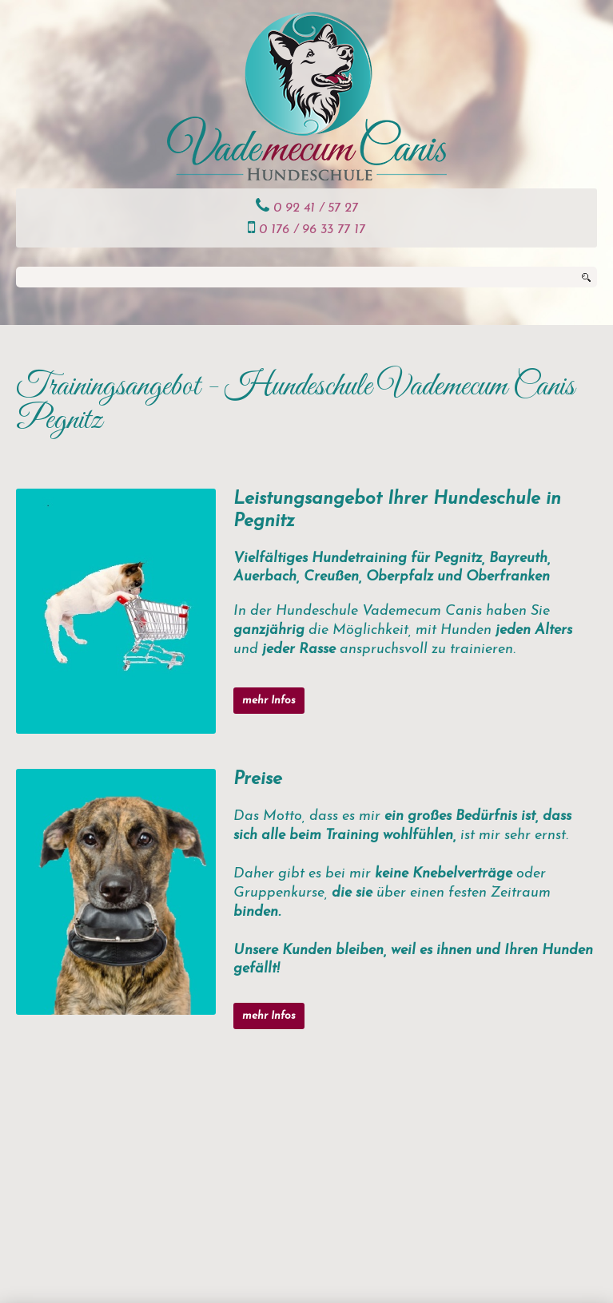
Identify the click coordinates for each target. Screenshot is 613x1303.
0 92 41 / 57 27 (315, 208)
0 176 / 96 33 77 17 (312, 230)
